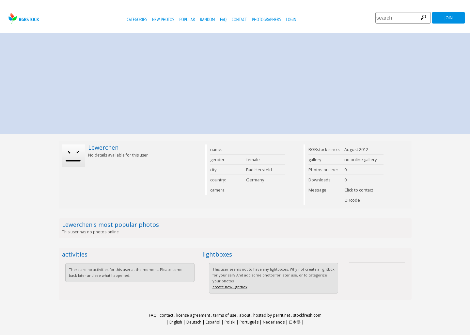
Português (249, 322)
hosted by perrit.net (271, 315)
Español (213, 322)
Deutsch (193, 322)
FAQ (223, 19)
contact (239, 19)
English (175, 322)
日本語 (295, 322)
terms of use (224, 315)
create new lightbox (229, 286)
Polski (230, 322)
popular (187, 19)
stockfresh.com (307, 315)
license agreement (193, 315)
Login (291, 19)
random (207, 19)
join (449, 18)
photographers (266, 19)
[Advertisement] (235, 81)
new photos (163, 19)
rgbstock (23, 18)
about (244, 315)
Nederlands (274, 322)
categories (137, 19)
